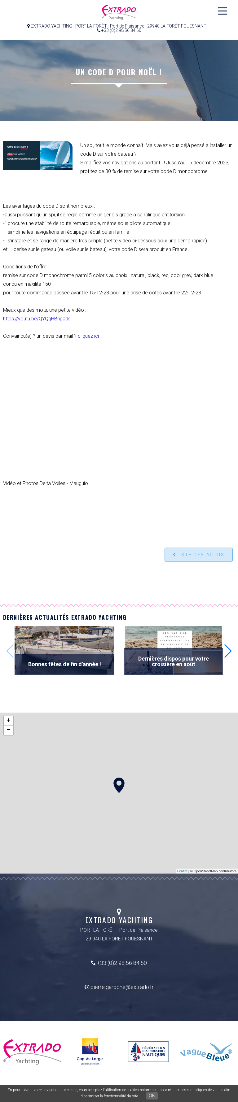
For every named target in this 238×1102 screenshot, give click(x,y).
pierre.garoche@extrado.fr (119, 987)
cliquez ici (88, 336)
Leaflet (182, 871)
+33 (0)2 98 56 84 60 (119, 963)
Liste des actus (199, 554)
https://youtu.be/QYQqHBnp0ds (37, 319)
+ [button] (9, 721)
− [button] (9, 730)
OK (152, 1096)
